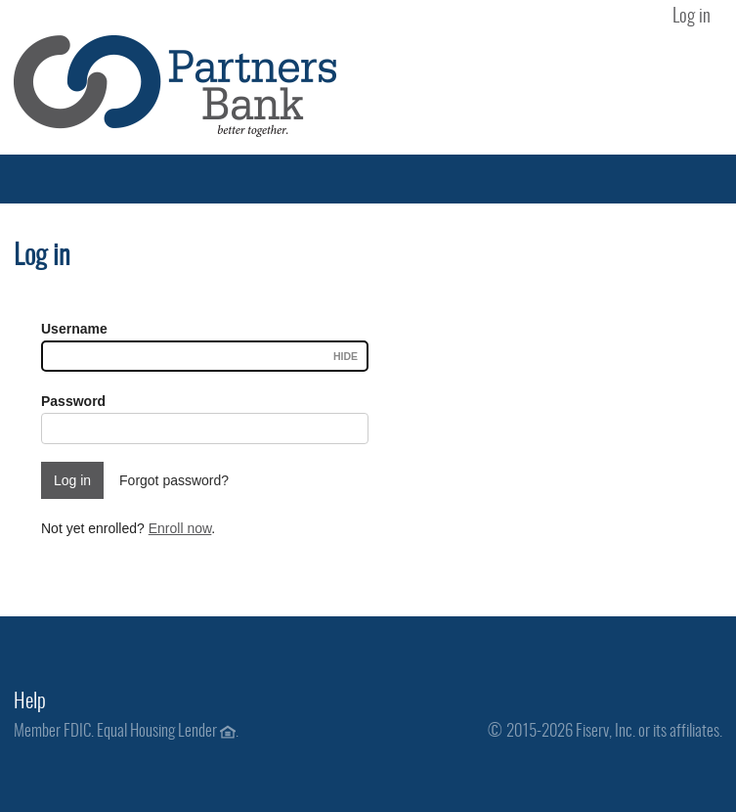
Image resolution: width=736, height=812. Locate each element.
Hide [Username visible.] (345, 356)
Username (74, 329)
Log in (691, 17)
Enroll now (180, 528)
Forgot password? (174, 480)
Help (30, 702)
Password (73, 401)
